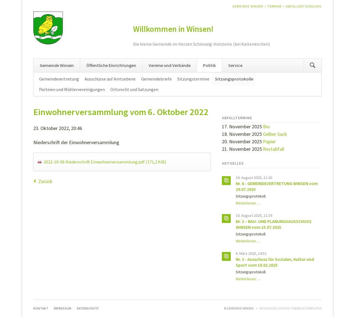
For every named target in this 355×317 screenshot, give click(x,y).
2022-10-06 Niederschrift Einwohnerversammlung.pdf (105, 162)
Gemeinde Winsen (247, 6)
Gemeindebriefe (156, 79)
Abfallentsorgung (304, 6)
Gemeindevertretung (59, 79)
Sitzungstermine (193, 79)
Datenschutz (88, 308)
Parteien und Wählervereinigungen (72, 89)
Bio (266, 126)
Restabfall (273, 149)
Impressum (62, 308)
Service (235, 65)
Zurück (45, 181)
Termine (274, 6)
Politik (209, 65)
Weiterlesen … (248, 203)
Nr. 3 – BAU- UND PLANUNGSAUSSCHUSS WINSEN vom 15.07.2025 (273, 224)
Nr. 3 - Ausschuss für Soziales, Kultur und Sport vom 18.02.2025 (275, 262)
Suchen (312, 65)
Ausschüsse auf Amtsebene (110, 79)
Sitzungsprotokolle (234, 79)
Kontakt (40, 308)
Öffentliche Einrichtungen (111, 65)
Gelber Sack (275, 134)
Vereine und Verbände (170, 65)
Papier (269, 141)
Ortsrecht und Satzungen (134, 89)
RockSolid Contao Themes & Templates (291, 308)
